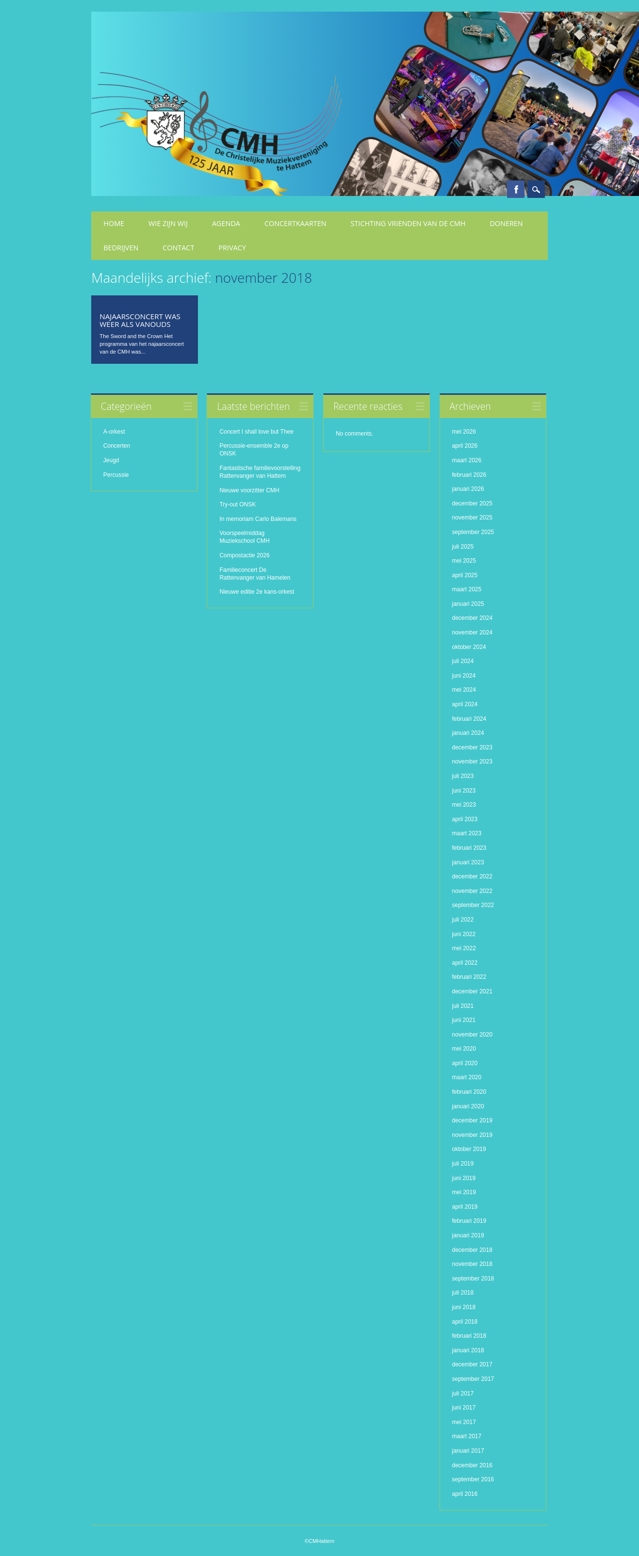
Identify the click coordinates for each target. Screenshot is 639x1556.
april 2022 (465, 962)
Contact (178, 247)
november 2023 (472, 761)
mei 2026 (464, 431)
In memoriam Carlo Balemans (257, 519)
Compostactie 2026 (244, 555)
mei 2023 (464, 804)
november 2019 (472, 1135)
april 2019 (465, 1206)
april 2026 (465, 445)
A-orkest (114, 431)
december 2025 (472, 503)
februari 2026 (469, 474)
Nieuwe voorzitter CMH (249, 490)
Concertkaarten (295, 223)
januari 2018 (468, 1350)
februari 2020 (469, 1091)
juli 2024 (463, 661)
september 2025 (473, 532)
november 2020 (472, 1034)
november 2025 (472, 517)
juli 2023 (463, 776)
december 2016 (472, 1465)
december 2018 (472, 1250)
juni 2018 (464, 1307)
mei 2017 (464, 1422)
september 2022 (473, 905)
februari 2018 (469, 1335)
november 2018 (472, 1264)
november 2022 (472, 891)
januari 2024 (468, 732)
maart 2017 (467, 1436)
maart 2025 (467, 589)
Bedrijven (120, 247)
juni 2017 (464, 1407)
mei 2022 (464, 948)
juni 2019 (464, 1178)
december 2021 (472, 991)
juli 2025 (463, 546)
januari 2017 (468, 1450)
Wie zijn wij (168, 223)
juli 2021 (463, 1006)
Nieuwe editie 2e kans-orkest (256, 591)
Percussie (116, 474)
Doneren (506, 223)
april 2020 (465, 1063)
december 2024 (472, 618)
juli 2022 (463, 919)
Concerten (116, 445)
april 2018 (465, 1321)
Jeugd (111, 460)
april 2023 (465, 819)
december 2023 (472, 747)
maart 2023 (467, 833)
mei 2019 (464, 1192)
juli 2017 (463, 1393)
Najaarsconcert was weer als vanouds (139, 320)
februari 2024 (469, 718)
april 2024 (465, 704)
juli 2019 (463, 1163)
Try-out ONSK (237, 504)
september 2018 (473, 1278)
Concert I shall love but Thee (257, 431)
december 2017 (472, 1364)
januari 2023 (468, 862)
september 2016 (473, 1479)
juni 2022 (464, 934)
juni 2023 (464, 790)
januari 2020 (468, 1106)
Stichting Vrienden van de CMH (408, 223)
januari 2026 (468, 489)
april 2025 (465, 575)
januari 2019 (468, 1235)
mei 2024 (464, 689)
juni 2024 (464, 675)
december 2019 (472, 1120)
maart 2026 (467, 460)
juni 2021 (464, 1020)
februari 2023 (469, 847)
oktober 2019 (469, 1149)
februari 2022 (469, 976)
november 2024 (472, 632)
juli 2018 (463, 1292)
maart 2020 (467, 1077)
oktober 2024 (469, 647)
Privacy (232, 247)
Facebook (515, 189)
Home (113, 223)
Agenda (226, 223)
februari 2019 (469, 1220)
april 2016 (465, 1494)
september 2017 (473, 1379)
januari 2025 (468, 603)
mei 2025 (464, 560)
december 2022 (472, 876)
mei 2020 (464, 1048)
